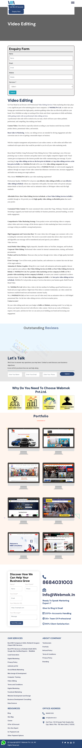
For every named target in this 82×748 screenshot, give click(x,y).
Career (10, 721)
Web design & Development (17, 673)
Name (11, 54)
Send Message (16, 623)
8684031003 (58, 582)
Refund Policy (47, 650)
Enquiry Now (16, 11)
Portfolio (46, 647)
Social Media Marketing (16, 670)
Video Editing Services (45, 105)
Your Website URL (16, 603)
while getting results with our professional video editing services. (28, 116)
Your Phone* (29, 584)
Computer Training (14, 677)
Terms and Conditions (15, 684)
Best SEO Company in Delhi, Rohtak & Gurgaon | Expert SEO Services (23, 644)
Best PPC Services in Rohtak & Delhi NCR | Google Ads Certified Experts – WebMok (22, 650)
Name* (12, 584)
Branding (46, 662)
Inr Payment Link (13, 732)
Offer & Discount (13, 724)
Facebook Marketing (15, 692)
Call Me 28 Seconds (16, 7)
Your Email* (14, 594)
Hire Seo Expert (13, 728)
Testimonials (47, 643)
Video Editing (12, 681)
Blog (9, 713)
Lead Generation (13, 655)
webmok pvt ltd (13, 666)
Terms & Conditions (49, 654)
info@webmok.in (59, 594)
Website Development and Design (19, 696)
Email (11, 63)
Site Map (11, 717)
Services (12, 82)
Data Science (12, 703)
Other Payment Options (16, 735)
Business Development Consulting (19, 699)
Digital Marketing (13, 658)
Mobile (11, 73)
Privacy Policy (12, 662)
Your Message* (15, 613)
